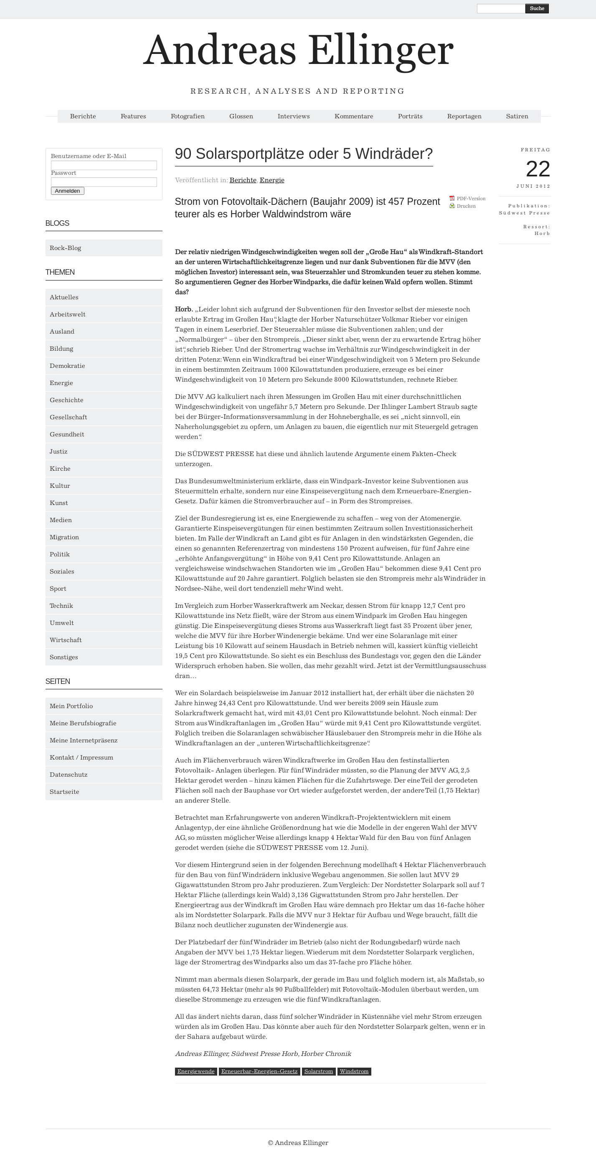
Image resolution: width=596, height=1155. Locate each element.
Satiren (517, 116)
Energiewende (196, 1071)
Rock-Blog (65, 248)
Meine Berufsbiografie (83, 723)
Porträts (410, 116)
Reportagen (464, 116)
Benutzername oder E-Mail (89, 156)
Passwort (63, 173)
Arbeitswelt (68, 314)
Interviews (294, 116)
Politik (60, 554)
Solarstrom (318, 1071)
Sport (58, 588)
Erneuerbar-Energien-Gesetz (259, 1071)
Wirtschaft (66, 640)
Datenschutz (69, 774)
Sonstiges (64, 657)
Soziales (62, 571)
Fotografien (188, 116)
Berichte (83, 116)
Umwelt (62, 623)
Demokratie (67, 366)
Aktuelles (64, 297)
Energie (61, 383)
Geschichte (67, 400)
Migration (64, 537)
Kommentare (354, 116)
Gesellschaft (68, 417)
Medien (61, 520)
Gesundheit (67, 434)
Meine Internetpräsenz (84, 740)
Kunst (59, 503)
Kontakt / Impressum (81, 757)
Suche (537, 8)
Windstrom (354, 1071)
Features (133, 116)
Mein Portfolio (71, 706)
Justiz (59, 451)
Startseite (64, 791)
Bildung (61, 348)
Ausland (62, 331)
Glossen (241, 116)
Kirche (60, 468)
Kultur (60, 486)
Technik (61, 605)
